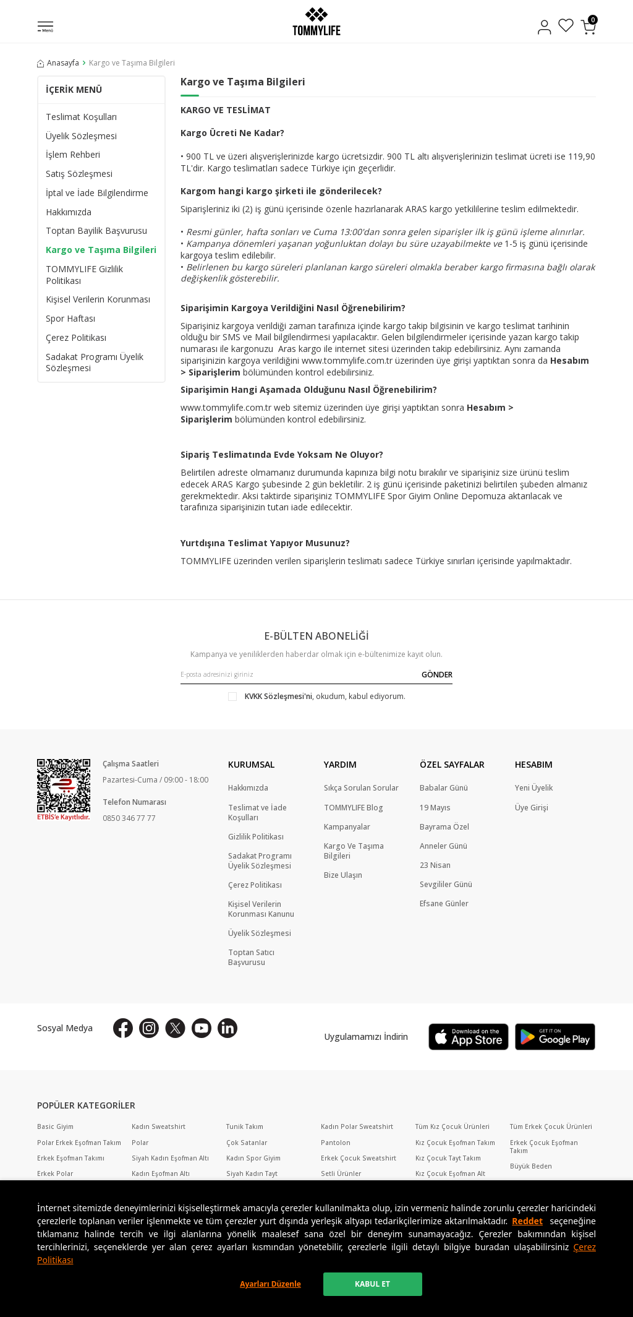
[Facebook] (123, 1028)
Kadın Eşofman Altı (161, 1174)
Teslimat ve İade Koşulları (257, 813)
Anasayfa (58, 63)
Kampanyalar (347, 827)
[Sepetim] (588, 27)
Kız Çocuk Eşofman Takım (455, 1143)
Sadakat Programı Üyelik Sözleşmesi (94, 362)
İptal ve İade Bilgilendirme (97, 193)
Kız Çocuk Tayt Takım (448, 1158)
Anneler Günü (443, 846)
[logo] (316, 21)
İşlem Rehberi (73, 154)
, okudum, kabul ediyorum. (317, 696)
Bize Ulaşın (343, 875)
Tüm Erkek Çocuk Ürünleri (551, 1127)
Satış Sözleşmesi (79, 173)
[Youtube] (201, 1028)
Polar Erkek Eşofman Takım (79, 1143)
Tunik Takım (244, 1127)
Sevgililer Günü (446, 885)
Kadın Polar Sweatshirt (357, 1127)
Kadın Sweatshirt (158, 1127)
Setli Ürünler (341, 1174)
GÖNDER (437, 674)
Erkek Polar (55, 1174)
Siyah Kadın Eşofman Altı (170, 1158)
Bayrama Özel (444, 827)
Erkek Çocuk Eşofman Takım (544, 1147)
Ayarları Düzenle (270, 1284)
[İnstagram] (149, 1028)
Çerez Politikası (76, 337)
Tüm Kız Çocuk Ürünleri (452, 1127)
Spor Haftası (70, 318)
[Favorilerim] (566, 27)
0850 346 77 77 (129, 818)
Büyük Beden (531, 1166)
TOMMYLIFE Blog (353, 808)
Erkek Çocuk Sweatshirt (358, 1158)
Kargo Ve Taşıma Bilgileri (354, 851)
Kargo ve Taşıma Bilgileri (101, 249)
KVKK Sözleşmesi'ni (278, 696)
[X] (175, 1028)
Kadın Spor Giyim (253, 1158)
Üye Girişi (531, 808)
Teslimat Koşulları (81, 116)
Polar (140, 1143)
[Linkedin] (227, 1028)
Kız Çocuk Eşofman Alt (450, 1174)
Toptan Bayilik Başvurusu (96, 230)
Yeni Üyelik (534, 788)
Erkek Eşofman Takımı (70, 1158)
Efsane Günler (444, 904)
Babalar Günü (444, 788)
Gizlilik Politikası (256, 837)
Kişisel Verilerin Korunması (98, 299)
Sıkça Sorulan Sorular (361, 788)
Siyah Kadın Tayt (252, 1174)
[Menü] (45, 27)
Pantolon (335, 1143)
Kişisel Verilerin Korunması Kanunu (261, 909)
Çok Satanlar (246, 1143)
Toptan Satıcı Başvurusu (251, 957)
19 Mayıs (435, 808)
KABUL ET (372, 1284)
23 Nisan (435, 865)
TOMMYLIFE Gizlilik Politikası (84, 275)
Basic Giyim (55, 1127)
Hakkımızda (68, 212)
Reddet (527, 1221)
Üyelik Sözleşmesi (81, 136)
